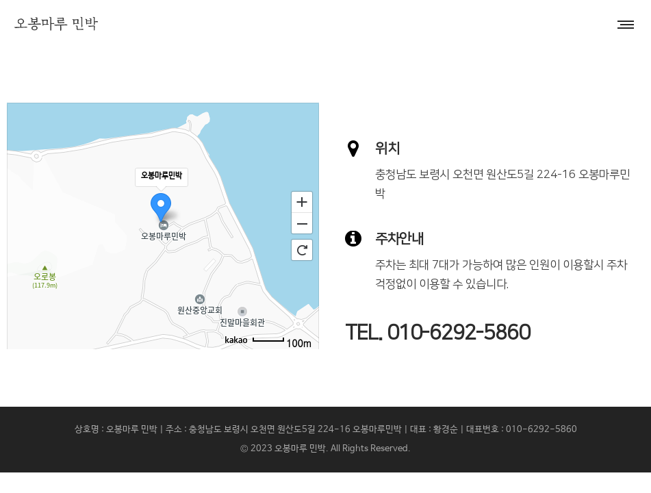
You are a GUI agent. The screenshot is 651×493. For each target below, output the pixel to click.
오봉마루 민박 (300, 449)
